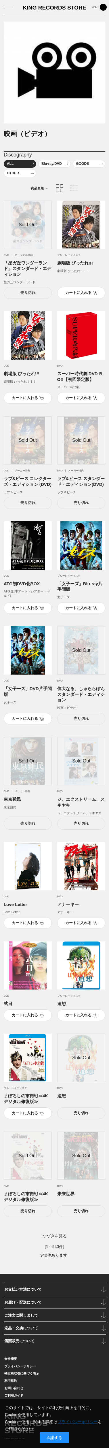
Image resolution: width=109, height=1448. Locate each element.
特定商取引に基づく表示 (21, 1373)
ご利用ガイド (13, 1395)
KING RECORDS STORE (54, 7)
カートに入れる (78, 293)
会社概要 (10, 1358)
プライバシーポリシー (20, 1366)
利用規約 (10, 1380)
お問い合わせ (13, 1388)
